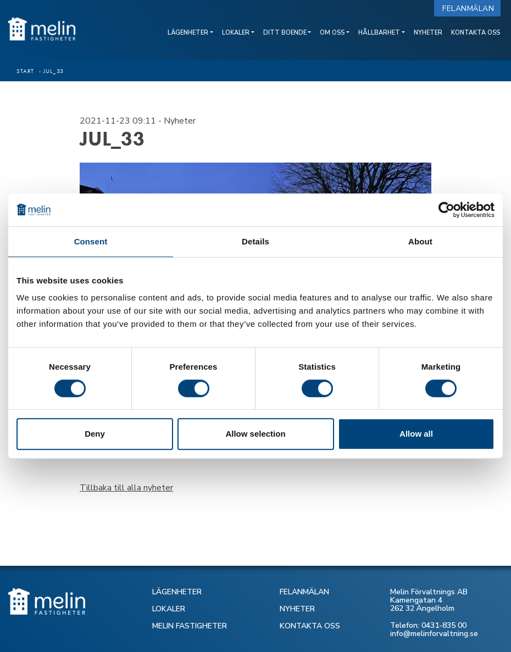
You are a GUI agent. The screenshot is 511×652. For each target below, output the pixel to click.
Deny (95, 433)
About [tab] (420, 241)
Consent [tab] (91, 241)
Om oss (332, 33)
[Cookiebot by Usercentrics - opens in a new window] (446, 210)
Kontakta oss (475, 33)
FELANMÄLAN (304, 592)
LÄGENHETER (177, 592)
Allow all (416, 433)
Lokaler (235, 33)
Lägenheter (188, 33)
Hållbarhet (379, 33)
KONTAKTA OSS (310, 626)
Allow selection (255, 433)
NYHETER (297, 609)
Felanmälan (470, 8)
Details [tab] (255, 241)
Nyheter (428, 33)
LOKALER (168, 609)
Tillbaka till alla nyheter (126, 488)
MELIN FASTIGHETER (189, 626)
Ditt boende (285, 33)
